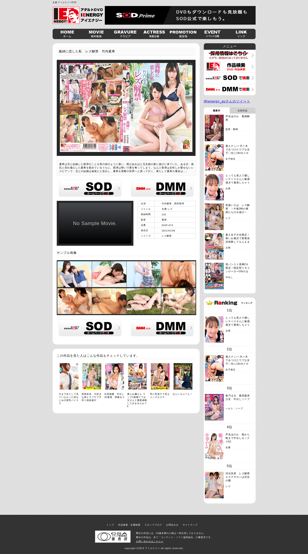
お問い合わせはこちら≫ (149, 541)
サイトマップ (190, 525)
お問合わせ (172, 525)
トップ (110, 525)
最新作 (216, 110)
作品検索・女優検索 (129, 525)
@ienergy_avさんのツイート (227, 101)
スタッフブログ (153, 525)
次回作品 (243, 110)
